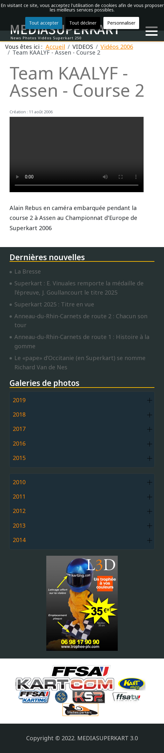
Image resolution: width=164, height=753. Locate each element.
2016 (19, 443)
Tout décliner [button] (82, 23)
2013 (19, 525)
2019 (19, 400)
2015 (19, 458)
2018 (19, 414)
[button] (151, 31)
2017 (19, 429)
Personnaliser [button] (121, 23)
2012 (19, 511)
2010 (19, 482)
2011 (19, 496)
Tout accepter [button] (43, 23)
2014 (19, 540)
